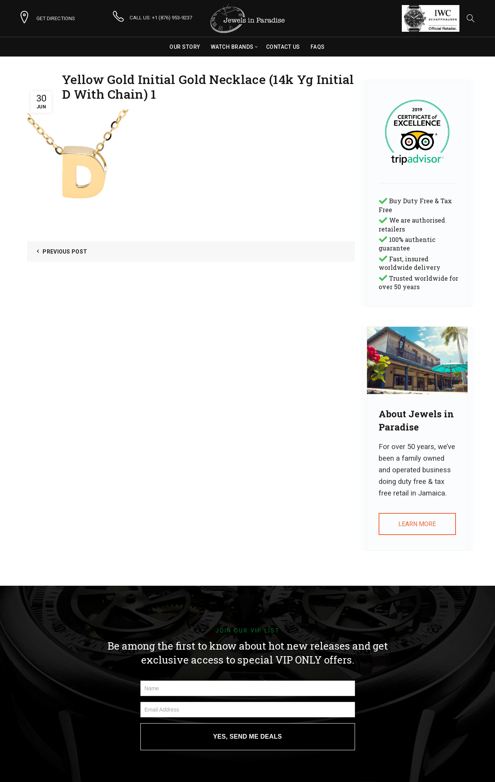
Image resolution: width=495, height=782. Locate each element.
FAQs (318, 47)
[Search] (470, 18)
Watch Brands (232, 47)
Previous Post (65, 252)
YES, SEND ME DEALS (247, 736)
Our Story (184, 47)
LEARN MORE (417, 524)
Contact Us (283, 47)
